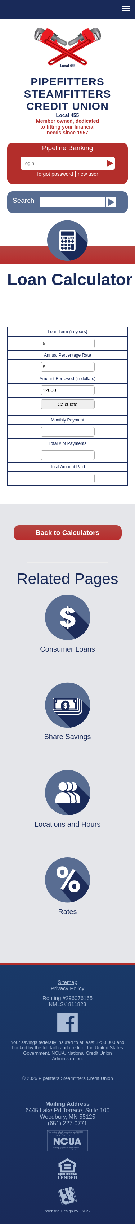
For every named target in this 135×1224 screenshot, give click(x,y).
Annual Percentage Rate (67, 355)
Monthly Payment (67, 420)
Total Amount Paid (67, 466)
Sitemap (67, 982)
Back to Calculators (67, 532)
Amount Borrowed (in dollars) (67, 378)
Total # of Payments (67, 443)
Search (23, 200)
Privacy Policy (67, 988)
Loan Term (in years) (67, 331)
